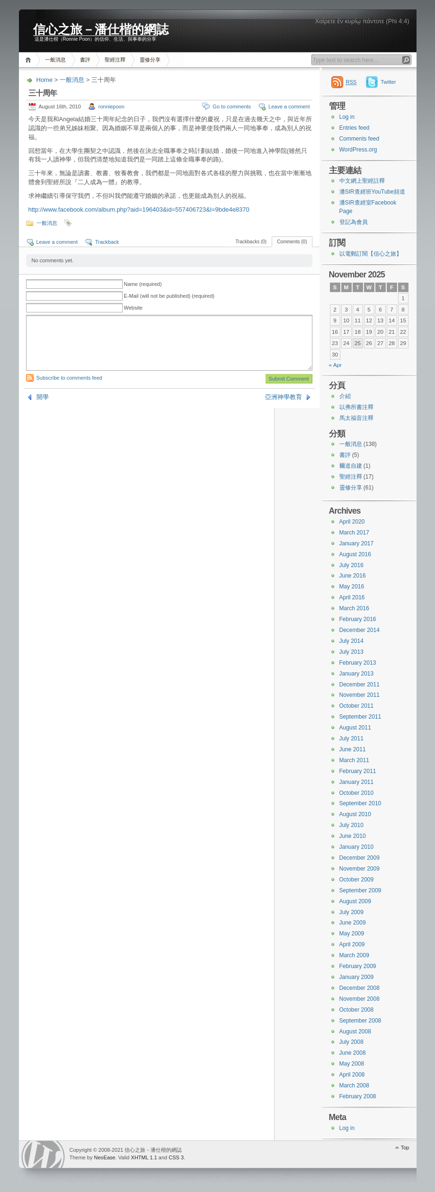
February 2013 (357, 662)
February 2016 (357, 619)
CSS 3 (176, 1157)
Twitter (388, 82)
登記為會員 (353, 222)
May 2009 (351, 933)
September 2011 (360, 716)
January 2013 (356, 673)
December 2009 (359, 857)
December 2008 (359, 988)
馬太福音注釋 (356, 418)
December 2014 (359, 630)
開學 (42, 396)
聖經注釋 (115, 59)
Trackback (107, 242)
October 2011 (356, 706)
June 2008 (352, 1053)
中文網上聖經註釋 (362, 181)
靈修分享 (150, 59)
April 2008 (352, 1074)
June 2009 (352, 922)
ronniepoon (111, 106)
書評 (85, 59)
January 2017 (356, 543)
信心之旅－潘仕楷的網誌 (101, 29)
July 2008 (351, 1042)
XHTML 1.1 (144, 1157)
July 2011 (351, 738)
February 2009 (357, 966)
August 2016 (355, 554)
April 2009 (352, 944)
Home (29, 60)
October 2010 (356, 793)
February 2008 (357, 1096)
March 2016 (354, 608)
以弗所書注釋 (356, 407)
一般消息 (55, 59)
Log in (347, 117)
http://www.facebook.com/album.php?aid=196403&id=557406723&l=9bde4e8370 (138, 209)
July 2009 (351, 912)
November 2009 (359, 868)
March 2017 (354, 532)
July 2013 (351, 652)
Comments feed (359, 138)
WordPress (43, 1154)
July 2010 (351, 825)
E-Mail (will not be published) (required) (169, 296)
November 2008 (359, 999)
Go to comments (232, 106)
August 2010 (355, 814)
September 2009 (360, 890)
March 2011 (354, 760)
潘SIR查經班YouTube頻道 (372, 191)
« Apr (335, 365)
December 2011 (359, 684)
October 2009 (356, 879)
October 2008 (356, 1009)
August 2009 (355, 901)
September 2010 (360, 803)
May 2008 (351, 1063)
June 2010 (352, 836)
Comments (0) (292, 241)
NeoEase (104, 1157)
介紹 (345, 396)
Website (133, 308)
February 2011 (357, 771)
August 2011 (355, 727)
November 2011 (359, 695)
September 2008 (360, 1020)
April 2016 (352, 597)
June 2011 (352, 749)
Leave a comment (289, 106)
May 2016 (351, 586)
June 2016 (352, 575)
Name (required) (143, 284)
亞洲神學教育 (283, 396)
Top (405, 1147)
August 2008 (355, 1031)
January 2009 (356, 977)
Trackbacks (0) (250, 241)
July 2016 (351, 565)
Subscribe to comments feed (69, 378)
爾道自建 (350, 466)
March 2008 (354, 1085)
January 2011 (356, 782)
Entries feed (354, 128)
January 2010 (356, 847)
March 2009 (354, 955)
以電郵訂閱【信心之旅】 (370, 253)
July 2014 (351, 641)
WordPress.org (358, 149)
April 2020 (352, 521)
